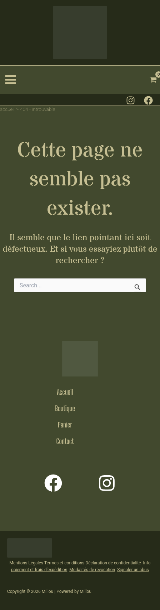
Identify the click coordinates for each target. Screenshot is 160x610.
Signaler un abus (133, 569)
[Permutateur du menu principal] (10, 80)
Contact (65, 441)
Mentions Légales (26, 562)
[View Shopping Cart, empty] (153, 79)
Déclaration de (99, 562)
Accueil (65, 392)
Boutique (65, 408)
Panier (65, 424)
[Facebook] (148, 100)
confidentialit (126, 562)
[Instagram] (130, 100)
